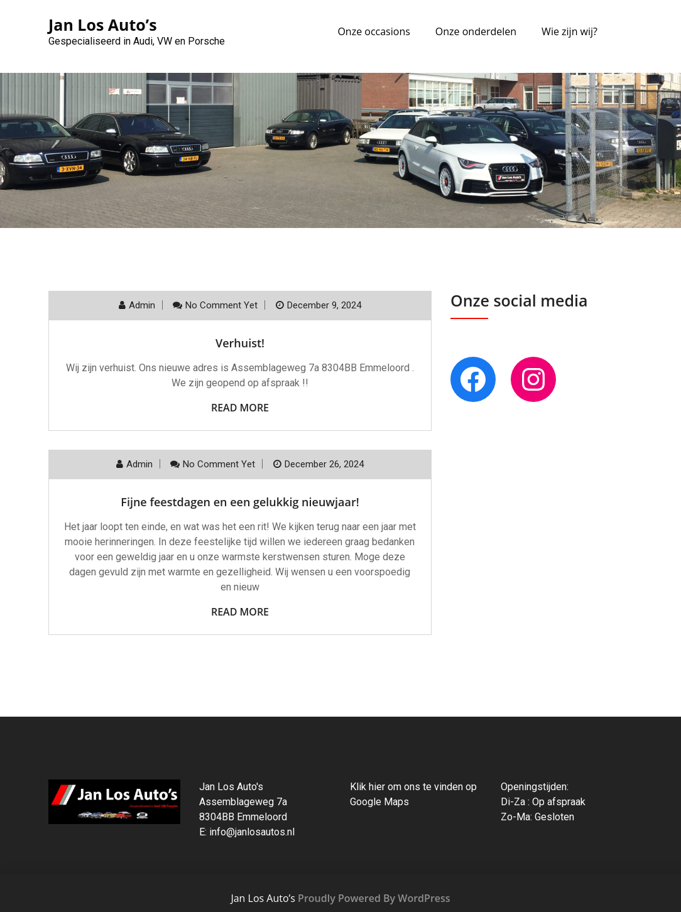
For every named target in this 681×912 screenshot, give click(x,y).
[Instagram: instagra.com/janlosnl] (533, 379)
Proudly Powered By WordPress (374, 898)
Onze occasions (373, 31)
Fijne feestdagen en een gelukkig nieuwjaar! (240, 501)
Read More (240, 408)
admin (142, 305)
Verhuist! (239, 342)
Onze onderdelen (475, 31)
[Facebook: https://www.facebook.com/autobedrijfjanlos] (473, 379)
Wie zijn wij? (569, 31)
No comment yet (221, 305)
